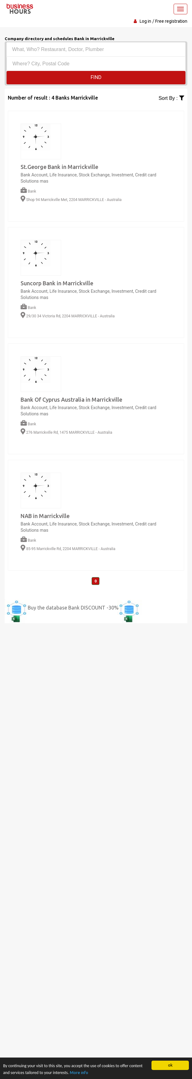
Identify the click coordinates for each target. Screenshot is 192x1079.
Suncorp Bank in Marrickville (57, 283)
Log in (145, 21)
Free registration (171, 21)
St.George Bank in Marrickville (59, 167)
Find (95, 77)
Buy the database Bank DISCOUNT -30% (73, 607)
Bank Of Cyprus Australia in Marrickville (71, 399)
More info (79, 1072)
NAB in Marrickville (45, 516)
